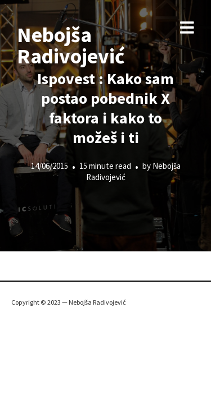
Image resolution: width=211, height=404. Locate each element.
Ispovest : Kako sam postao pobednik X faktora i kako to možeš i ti (105, 108)
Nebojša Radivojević (71, 45)
